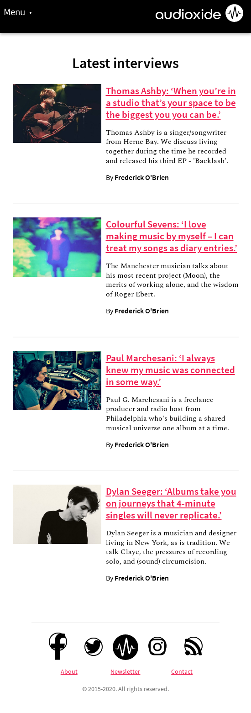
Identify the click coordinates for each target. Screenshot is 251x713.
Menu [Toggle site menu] (14, 12)
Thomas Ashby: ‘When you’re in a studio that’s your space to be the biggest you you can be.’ (171, 103)
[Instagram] (157, 646)
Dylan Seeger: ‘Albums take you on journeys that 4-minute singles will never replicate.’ (171, 503)
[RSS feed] (193, 646)
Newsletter (125, 671)
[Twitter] (93, 647)
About (69, 671)
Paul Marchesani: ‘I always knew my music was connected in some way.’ (170, 370)
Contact (182, 671)
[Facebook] (58, 642)
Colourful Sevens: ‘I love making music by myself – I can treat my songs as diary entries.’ (171, 236)
